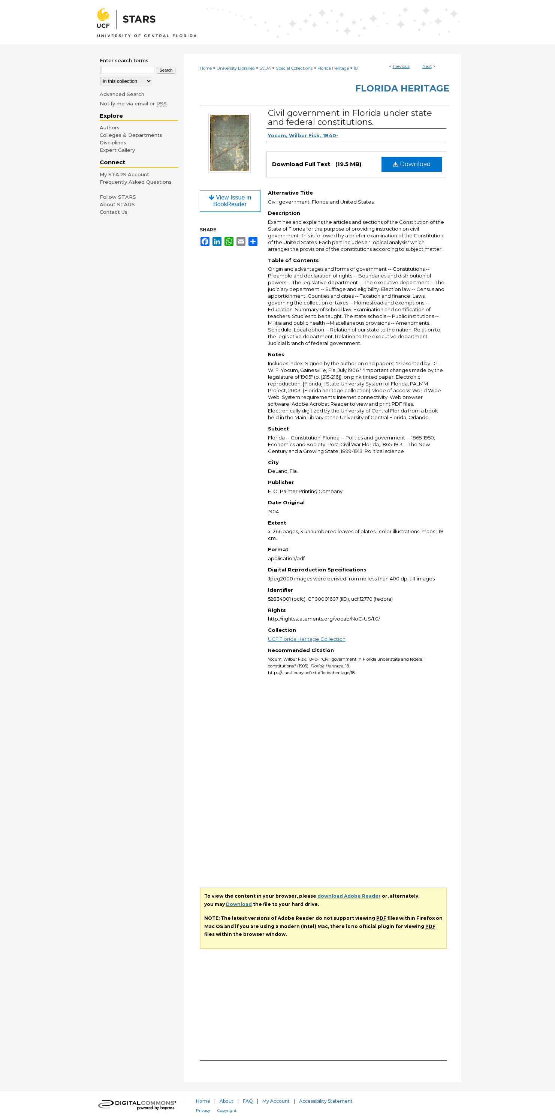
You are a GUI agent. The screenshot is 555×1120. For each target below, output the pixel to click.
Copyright (226, 1110)
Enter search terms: (125, 60)
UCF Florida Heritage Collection (307, 639)
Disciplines (113, 142)
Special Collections (294, 68)
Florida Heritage (333, 68)
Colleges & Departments (131, 135)
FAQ (248, 1101)
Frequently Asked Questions (136, 182)
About (226, 1101)
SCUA (265, 68)
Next (427, 66)
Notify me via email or (133, 103)
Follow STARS (118, 197)
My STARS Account (124, 174)
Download (412, 164)
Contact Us (113, 212)
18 (356, 68)
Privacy (203, 1110)
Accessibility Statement (326, 1101)
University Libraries (235, 68)
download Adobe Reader (349, 896)
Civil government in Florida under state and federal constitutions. (350, 117)
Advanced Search (122, 94)
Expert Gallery (117, 150)
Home (206, 68)
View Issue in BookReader (230, 200)
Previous (401, 66)
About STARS (117, 204)
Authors (110, 127)
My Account (276, 1101)
